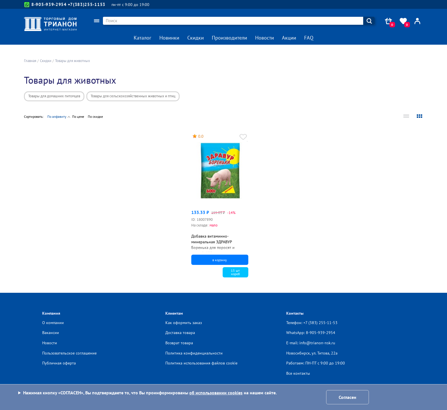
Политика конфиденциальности (194, 353)
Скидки (195, 37)
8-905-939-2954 (45, 4)
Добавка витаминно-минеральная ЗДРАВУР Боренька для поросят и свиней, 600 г (213, 245)
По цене (78, 116)
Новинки (169, 37)
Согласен (347, 397)
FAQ (308, 37)
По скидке (95, 116)
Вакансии (50, 332)
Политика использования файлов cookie (201, 363)
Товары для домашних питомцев (54, 96)
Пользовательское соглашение (69, 353)
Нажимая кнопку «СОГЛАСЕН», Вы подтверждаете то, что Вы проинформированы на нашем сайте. (150, 392)
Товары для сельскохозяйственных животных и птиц (133, 96)
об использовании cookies (216, 392)
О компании (53, 322)
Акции (289, 37)
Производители (229, 37)
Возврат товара (179, 342)
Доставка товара (180, 332)
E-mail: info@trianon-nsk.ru (310, 342)
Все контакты (298, 373)
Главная (30, 60)
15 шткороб (235, 272)
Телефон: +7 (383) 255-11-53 (312, 322)
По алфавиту (56, 116)
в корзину (219, 260)
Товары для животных (72, 60)
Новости (264, 37)
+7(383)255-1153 (87, 4)
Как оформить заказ (183, 322)
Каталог (142, 37)
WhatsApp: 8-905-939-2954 (310, 332)
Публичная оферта (59, 363)
